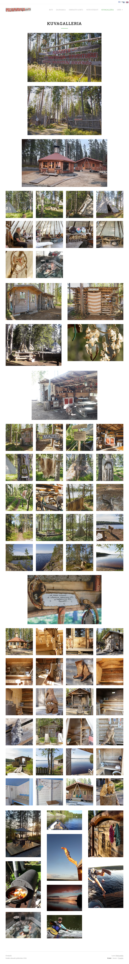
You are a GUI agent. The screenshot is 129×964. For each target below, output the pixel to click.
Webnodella (119, 956)
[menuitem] (44, 9)
